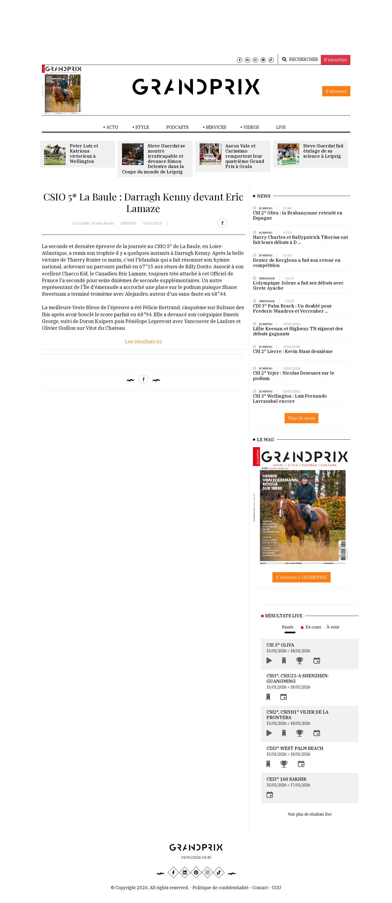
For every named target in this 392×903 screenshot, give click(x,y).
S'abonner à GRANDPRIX (301, 577)
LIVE (281, 127)
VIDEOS (251, 127)
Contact (260, 887)
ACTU (112, 127)
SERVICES (216, 127)
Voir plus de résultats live (309, 814)
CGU (276, 887)
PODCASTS (177, 127)
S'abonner (336, 91)
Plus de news (301, 422)
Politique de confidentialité (221, 887)
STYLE (142, 127)
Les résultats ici (143, 341)
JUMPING (128, 223)
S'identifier (335, 59)
